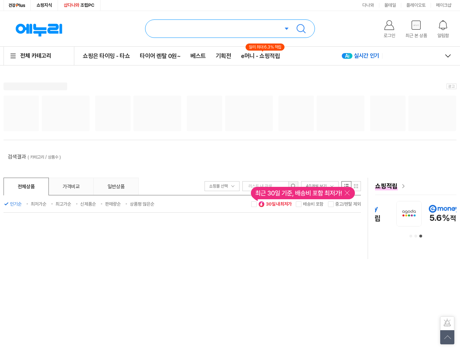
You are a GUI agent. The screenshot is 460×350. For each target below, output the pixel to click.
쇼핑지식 (44, 5)
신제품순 (88, 204)
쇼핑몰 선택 (222, 186)
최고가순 (63, 204)
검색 (301, 28)
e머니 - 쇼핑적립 (260, 55)
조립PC (79, 5)
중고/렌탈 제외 (348, 204)
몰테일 (390, 5)
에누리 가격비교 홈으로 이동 (39, 28)
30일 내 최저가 (275, 204)
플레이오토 (416, 5)
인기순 (16, 204)
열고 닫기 (448, 56)
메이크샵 (444, 5)
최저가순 (38, 204)
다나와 (368, 5)
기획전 (223, 55)
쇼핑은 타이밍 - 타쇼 (106, 55)
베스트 (198, 55)
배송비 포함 (313, 204)
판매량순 (113, 204)
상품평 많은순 (142, 204)
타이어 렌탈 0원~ (160, 55)
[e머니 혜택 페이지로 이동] (415, 186)
